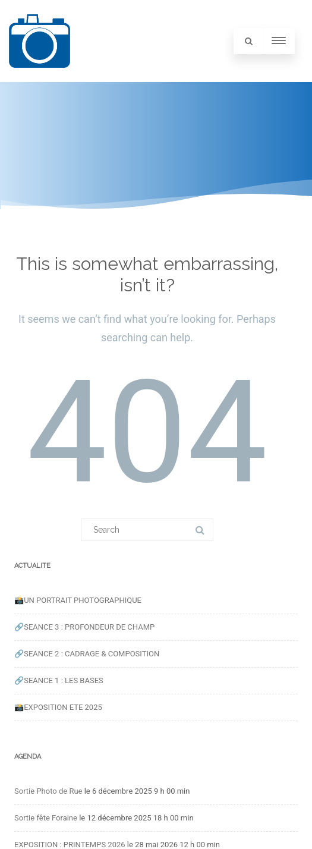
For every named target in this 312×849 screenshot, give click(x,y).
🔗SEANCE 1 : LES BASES (58, 680)
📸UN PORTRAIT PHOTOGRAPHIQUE (77, 600)
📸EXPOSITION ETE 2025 (58, 707)
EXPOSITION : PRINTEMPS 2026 (69, 844)
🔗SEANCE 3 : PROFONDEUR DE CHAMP (84, 626)
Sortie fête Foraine (45, 817)
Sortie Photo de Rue (48, 791)
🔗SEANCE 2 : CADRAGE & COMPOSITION (86, 653)
